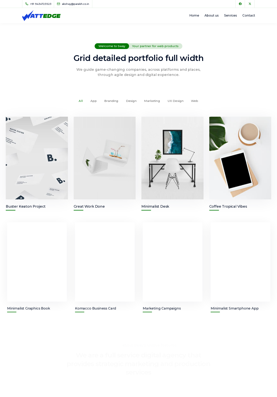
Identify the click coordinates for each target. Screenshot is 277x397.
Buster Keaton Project (26, 206)
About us (211, 15)
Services (230, 15)
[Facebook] (240, 4)
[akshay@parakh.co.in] (75, 3)
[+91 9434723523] (39, 4)
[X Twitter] (249, 4)
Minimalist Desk (155, 206)
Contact (248, 15)
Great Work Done (89, 206)
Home (194, 15)
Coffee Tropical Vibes (228, 206)
